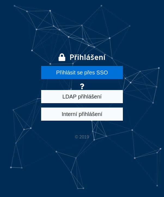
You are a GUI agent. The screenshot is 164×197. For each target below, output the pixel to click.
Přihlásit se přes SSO (82, 72)
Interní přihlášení (82, 114)
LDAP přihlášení (82, 97)
